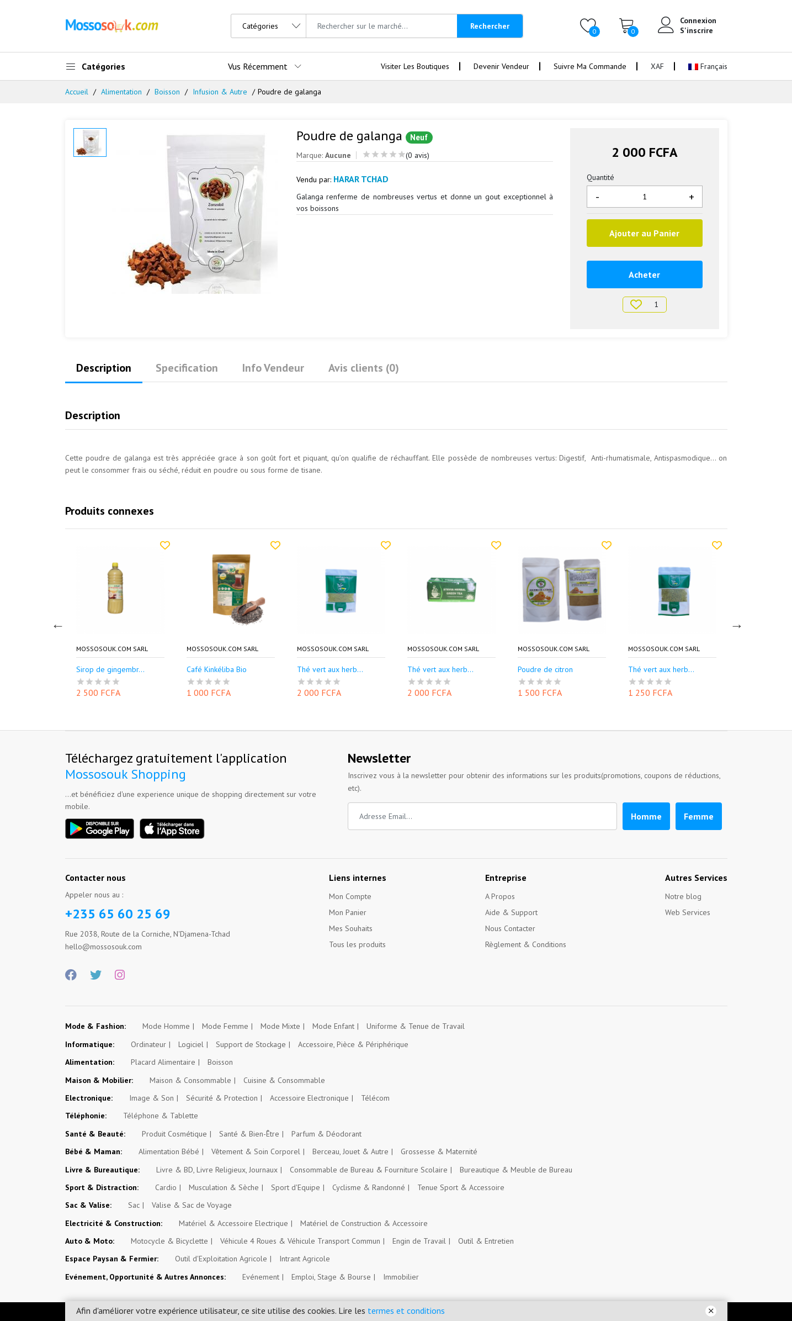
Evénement (260, 1277)
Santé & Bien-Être (249, 1134)
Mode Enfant (333, 1026)
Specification (187, 368)
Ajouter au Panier (644, 233)
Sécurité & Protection (222, 1098)
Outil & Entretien (486, 1241)
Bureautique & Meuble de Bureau (516, 1170)
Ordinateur (148, 1044)
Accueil (76, 92)
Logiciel (191, 1044)
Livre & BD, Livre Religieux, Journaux (217, 1170)
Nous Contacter (510, 928)
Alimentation (121, 92)
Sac (134, 1205)
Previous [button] (56, 624)
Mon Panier (347, 912)
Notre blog (683, 896)
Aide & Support (511, 912)
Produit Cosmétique (174, 1134)
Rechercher (489, 26)
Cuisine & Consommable (284, 1080)
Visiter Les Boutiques (415, 66)
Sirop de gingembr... (221, 669)
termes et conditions (406, 1310)
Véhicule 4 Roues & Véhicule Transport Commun (300, 1241)
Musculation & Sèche (224, 1187)
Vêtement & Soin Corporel (255, 1151)
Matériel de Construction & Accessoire (364, 1223)
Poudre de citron (655, 669)
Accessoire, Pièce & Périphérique (353, 1044)
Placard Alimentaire (163, 1062)
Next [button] (735, 624)
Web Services (687, 912)
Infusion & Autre (220, 92)
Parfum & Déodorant (326, 1134)
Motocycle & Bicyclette (169, 1241)
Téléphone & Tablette (160, 1116)
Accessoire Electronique (309, 1098)
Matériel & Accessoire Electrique (233, 1223)
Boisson (167, 92)
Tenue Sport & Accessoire (460, 1187)
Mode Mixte (280, 1026)
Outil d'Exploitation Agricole (221, 1259)
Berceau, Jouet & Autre (350, 1151)
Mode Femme (225, 1026)
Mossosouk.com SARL (112, 649)
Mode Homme (166, 1026)
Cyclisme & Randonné (368, 1187)
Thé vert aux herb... (440, 669)
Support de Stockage (251, 1044)
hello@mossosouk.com (103, 947)
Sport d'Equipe (295, 1187)
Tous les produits (357, 944)
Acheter (644, 274)
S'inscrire (696, 30)
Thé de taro (96, 669)
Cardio (166, 1187)
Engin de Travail (419, 1241)
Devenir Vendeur (501, 66)
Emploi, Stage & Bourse (331, 1277)
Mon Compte (350, 896)
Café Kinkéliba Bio (327, 669)
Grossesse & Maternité (439, 1151)
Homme (646, 816)
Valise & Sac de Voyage (192, 1205)
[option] (196, 211)
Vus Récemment (258, 66)
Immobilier (401, 1277)
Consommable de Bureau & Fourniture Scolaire (369, 1170)
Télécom (375, 1098)
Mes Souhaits (351, 928)
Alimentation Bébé (169, 1151)
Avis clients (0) (363, 368)
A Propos (500, 896)
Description (103, 368)
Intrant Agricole (304, 1259)
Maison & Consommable (190, 1080)
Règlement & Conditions (525, 944)
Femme (699, 816)
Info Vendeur (273, 368)
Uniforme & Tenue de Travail (415, 1026)
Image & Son (151, 1098)
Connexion (698, 20)
